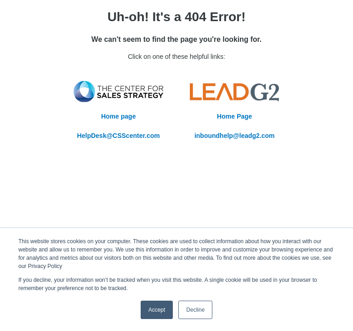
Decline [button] (195, 310)
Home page (118, 116)
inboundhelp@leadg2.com (234, 135)
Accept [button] (156, 310)
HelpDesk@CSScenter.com (118, 135)
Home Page (234, 116)
